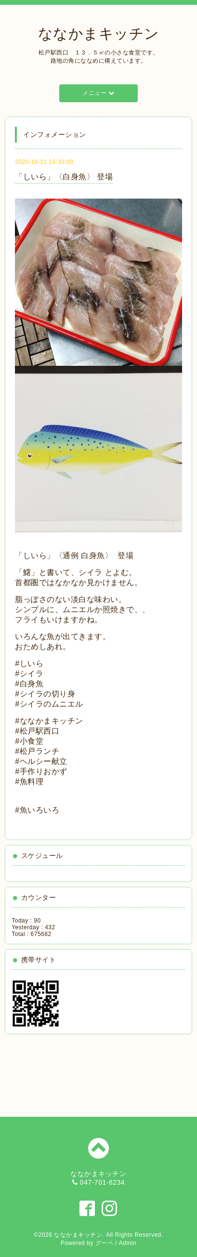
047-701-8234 (102, 1182)
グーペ (104, 1243)
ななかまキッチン (98, 33)
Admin (128, 1243)
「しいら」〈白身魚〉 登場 (64, 177)
